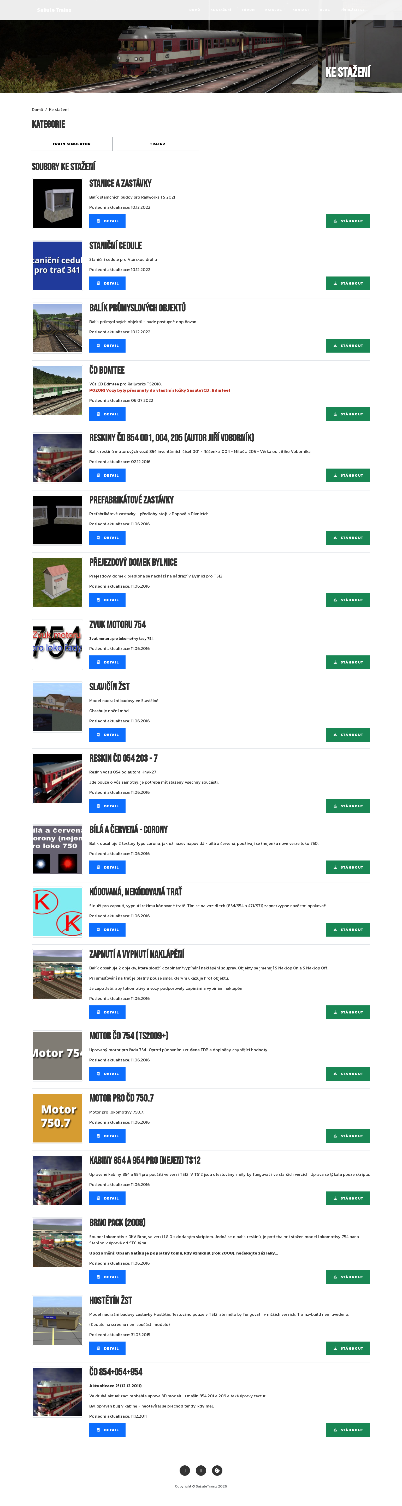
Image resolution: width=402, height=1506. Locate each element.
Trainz (158, 144)
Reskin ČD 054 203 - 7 (123, 759)
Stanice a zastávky (120, 184)
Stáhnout (348, 221)
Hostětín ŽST (110, 1301)
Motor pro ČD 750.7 (121, 1098)
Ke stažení (220, 10)
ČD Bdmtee (106, 371)
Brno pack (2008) (117, 1223)
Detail (107, 221)
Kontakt (300, 10)
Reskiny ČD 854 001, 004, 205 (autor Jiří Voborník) (171, 438)
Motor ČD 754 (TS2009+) (128, 1036)
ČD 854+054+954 (115, 1372)
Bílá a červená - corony (128, 830)
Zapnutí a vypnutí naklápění (136, 955)
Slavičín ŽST (109, 687)
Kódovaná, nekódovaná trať (135, 892)
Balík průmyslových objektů (137, 308)
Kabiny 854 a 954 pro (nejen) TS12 (144, 1161)
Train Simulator (72, 144)
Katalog (273, 10)
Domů (194, 10)
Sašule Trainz (54, 10)
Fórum (248, 10)
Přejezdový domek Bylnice (133, 563)
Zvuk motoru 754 (117, 625)
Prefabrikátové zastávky (131, 500)
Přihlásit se (352, 10)
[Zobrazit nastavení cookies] (217, 1470)
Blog (325, 10)
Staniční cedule (115, 246)
